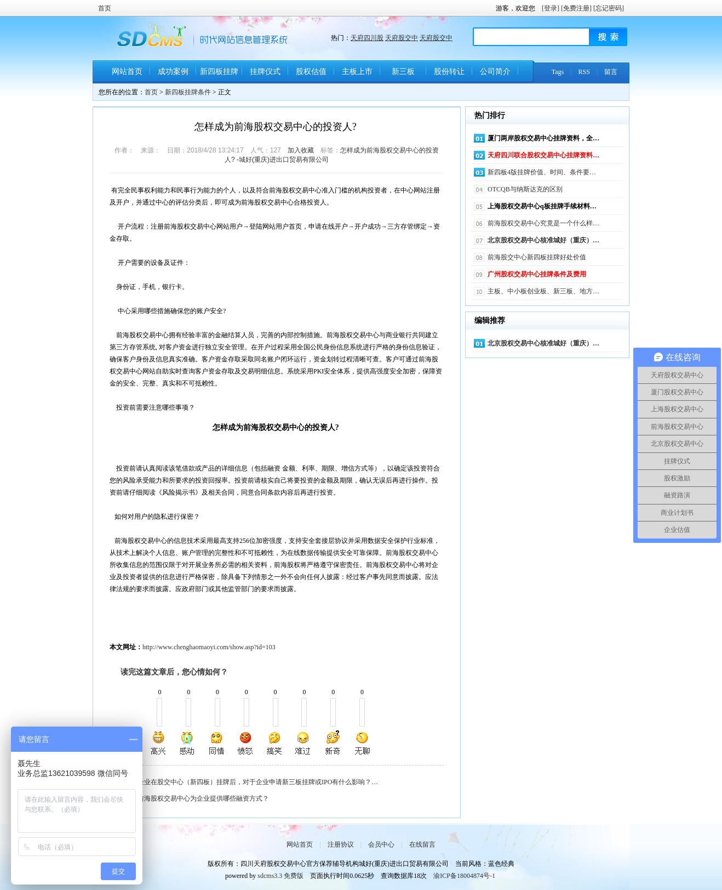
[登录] (550, 8)
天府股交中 (401, 38)
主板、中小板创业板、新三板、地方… (543, 291)
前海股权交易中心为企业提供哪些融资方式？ (203, 798)
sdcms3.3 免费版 (280, 876)
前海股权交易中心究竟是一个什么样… (543, 223)
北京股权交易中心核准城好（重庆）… (543, 240)
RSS (584, 72)
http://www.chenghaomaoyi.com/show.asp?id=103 (209, 647)
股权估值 (311, 71)
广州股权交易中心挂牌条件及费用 (537, 274)
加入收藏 (301, 150)
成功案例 (173, 71)
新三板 (403, 71)
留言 (610, 72)
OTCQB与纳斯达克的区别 (525, 189)
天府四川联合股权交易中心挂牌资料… (543, 155)
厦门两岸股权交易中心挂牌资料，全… (543, 138)
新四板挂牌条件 (219, 75)
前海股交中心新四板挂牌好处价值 (537, 257)
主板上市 (357, 71)
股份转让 (449, 71)
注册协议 (341, 844)
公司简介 (495, 71)
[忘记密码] (608, 8)
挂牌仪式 (265, 71)
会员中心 (381, 844)
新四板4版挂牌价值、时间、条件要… (542, 172)
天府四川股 (367, 38)
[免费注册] (576, 8)
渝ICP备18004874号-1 (464, 876)
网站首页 (127, 71)
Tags (558, 72)
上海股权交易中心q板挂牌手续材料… (542, 206)
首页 (104, 8)
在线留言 (422, 844)
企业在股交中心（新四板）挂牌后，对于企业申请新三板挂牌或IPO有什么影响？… (257, 782)
